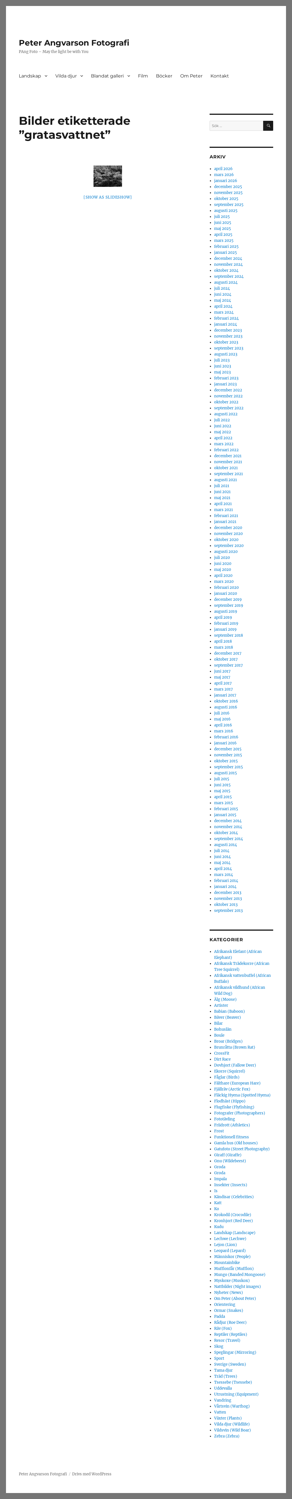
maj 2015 (222, 791)
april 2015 (223, 797)
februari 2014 (226, 880)
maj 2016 (222, 719)
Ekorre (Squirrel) (229, 1071)
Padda (219, 1316)
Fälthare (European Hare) (237, 1083)
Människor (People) (232, 1256)
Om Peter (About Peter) (235, 1298)
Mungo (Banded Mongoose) (239, 1274)
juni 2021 (222, 491)
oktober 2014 (226, 832)
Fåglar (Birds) (227, 1077)
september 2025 (229, 204)
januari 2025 (225, 252)
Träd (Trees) (225, 1376)
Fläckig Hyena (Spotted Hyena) (242, 1095)
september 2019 (228, 605)
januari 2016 (225, 743)
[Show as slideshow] (108, 197)
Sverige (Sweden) (230, 1364)
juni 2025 (222, 222)
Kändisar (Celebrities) (234, 1196)
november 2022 (228, 396)
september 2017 (228, 665)
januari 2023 (225, 384)
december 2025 (228, 186)
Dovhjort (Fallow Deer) (235, 1065)
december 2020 (228, 527)
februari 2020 (226, 587)
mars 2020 (224, 581)
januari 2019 (225, 629)
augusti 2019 (225, 611)
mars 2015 (223, 802)
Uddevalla (223, 1388)
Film (143, 76)
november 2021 (228, 461)
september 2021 (228, 473)
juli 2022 (222, 420)
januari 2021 (225, 521)
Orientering (224, 1304)
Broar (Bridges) (228, 1041)
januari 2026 (225, 180)
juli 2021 (221, 485)
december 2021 (228, 456)
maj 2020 (222, 569)
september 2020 (229, 545)
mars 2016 (223, 731)
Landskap (30, 76)
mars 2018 (223, 647)
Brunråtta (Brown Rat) (234, 1047)
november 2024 (228, 264)
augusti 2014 (225, 844)
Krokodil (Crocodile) (232, 1214)
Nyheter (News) (228, 1292)
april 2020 (223, 575)
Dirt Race (222, 1059)
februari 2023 (226, 378)
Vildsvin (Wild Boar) (232, 1430)
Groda (219, 1167)
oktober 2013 (226, 904)
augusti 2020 (226, 551)
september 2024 (229, 276)
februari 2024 (226, 318)
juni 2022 (222, 426)
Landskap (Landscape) (235, 1232)
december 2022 (228, 390)
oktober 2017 (226, 659)
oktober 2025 (226, 198)
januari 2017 (225, 695)
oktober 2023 (226, 342)
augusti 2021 (225, 479)
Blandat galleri (107, 76)
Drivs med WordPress (91, 1474)
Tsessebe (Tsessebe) (233, 1382)
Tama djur (223, 1370)
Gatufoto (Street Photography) (242, 1149)
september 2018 (228, 635)
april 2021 (223, 503)
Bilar (218, 1023)
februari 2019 (226, 623)
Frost (219, 1131)
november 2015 (228, 755)
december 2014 (228, 820)
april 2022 (223, 438)
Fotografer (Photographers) (239, 1113)
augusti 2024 (226, 282)
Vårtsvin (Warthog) (232, 1406)
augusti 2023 (225, 354)
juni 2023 (222, 366)
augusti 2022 (226, 414)
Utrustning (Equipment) (236, 1394)
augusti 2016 (225, 707)
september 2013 (228, 910)
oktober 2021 (226, 467)
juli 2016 (222, 713)
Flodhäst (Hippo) (230, 1101)
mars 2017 (223, 689)
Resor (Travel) (227, 1340)
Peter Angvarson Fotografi (74, 43)
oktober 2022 (226, 402)
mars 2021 (223, 509)
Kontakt (219, 76)
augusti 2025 (226, 210)
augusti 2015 (225, 773)
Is (216, 1190)
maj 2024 (222, 300)
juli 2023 (222, 360)
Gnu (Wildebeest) (230, 1161)
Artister (221, 1005)
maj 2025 (222, 228)
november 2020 (228, 533)
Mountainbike (227, 1262)
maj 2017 (222, 677)
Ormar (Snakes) (228, 1310)
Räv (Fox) (223, 1328)
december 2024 (228, 258)
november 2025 (228, 192)
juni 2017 (222, 671)
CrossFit (221, 1053)
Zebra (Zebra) (227, 1436)
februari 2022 (226, 450)
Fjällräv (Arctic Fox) (232, 1089)
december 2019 (228, 599)
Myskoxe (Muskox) (232, 1280)
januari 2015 (225, 814)
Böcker (164, 76)
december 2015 (228, 749)
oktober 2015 (226, 761)
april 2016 (223, 725)
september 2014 (228, 838)
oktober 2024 (226, 270)
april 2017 (223, 683)
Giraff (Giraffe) (228, 1155)
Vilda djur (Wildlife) (232, 1424)
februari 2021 (226, 515)
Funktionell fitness (231, 1137)
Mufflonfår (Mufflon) (234, 1268)
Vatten (220, 1412)
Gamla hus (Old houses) (236, 1143)
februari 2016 (226, 737)
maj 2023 (222, 372)
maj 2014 (222, 862)
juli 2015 (221, 779)
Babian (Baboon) (229, 1011)
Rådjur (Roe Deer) (230, 1322)
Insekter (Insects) (230, 1185)
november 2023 (228, 336)
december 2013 (227, 892)
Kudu (219, 1226)
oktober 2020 (226, 539)
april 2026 (223, 168)
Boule (219, 1035)
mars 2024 (224, 312)
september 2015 (228, 767)
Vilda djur (66, 76)
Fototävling (224, 1119)
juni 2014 (222, 856)
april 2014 (223, 868)
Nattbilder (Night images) (237, 1286)
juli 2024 (222, 288)
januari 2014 (225, 886)
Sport (219, 1358)
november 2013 (228, 898)
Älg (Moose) (225, 999)
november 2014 (228, 826)
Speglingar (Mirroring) (235, 1352)
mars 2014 (223, 874)
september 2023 (228, 348)
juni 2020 (222, 563)
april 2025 (223, 234)
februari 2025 (226, 246)
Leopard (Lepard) (230, 1250)
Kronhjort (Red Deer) (233, 1220)
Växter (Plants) (228, 1418)
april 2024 (223, 306)
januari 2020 (225, 593)
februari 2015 (226, 808)
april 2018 (223, 641)
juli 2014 (221, 850)
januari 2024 (225, 324)
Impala (220, 1179)
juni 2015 (222, 785)
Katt (218, 1202)
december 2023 (228, 330)
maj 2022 (222, 432)
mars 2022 (224, 444)
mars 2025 (224, 240)
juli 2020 (222, 557)
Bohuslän (223, 1029)
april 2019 (223, 617)
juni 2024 (222, 294)
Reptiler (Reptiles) (230, 1334)
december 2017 (228, 653)
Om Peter (191, 76)
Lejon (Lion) (225, 1244)
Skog (218, 1346)
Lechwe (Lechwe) (230, 1238)
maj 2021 (222, 497)
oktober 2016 (226, 701)
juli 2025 (222, 216)
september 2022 (229, 408)
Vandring (222, 1400)
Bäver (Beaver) (227, 1017)
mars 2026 (224, 174)
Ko (216, 1208)
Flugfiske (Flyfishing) (234, 1107)
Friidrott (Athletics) (232, 1125)
